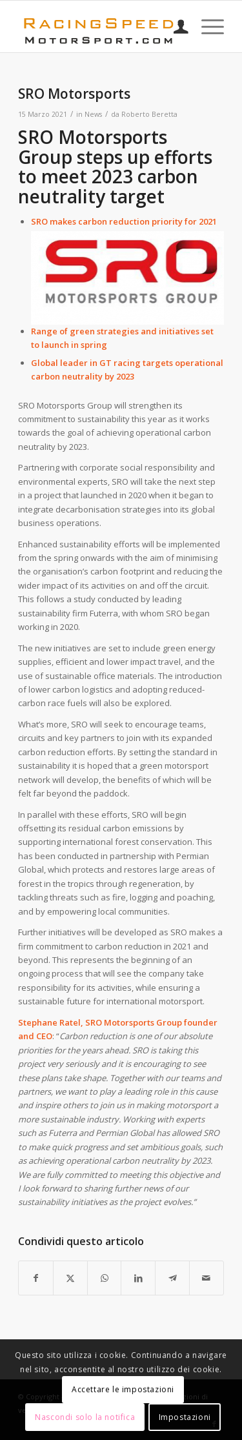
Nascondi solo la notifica (85, 1417)
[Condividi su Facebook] (36, 1278)
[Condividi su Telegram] (172, 1278)
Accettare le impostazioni (123, 1389)
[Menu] (206, 26)
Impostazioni (185, 1417)
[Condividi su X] (70, 1278)
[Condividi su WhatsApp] (104, 1278)
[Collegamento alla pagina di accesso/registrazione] (174, 26)
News (93, 114)
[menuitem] (174, 26)
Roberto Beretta (149, 114)
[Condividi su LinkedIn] (138, 1278)
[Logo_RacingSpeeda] (100, 26)
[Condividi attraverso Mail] (206, 1278)
